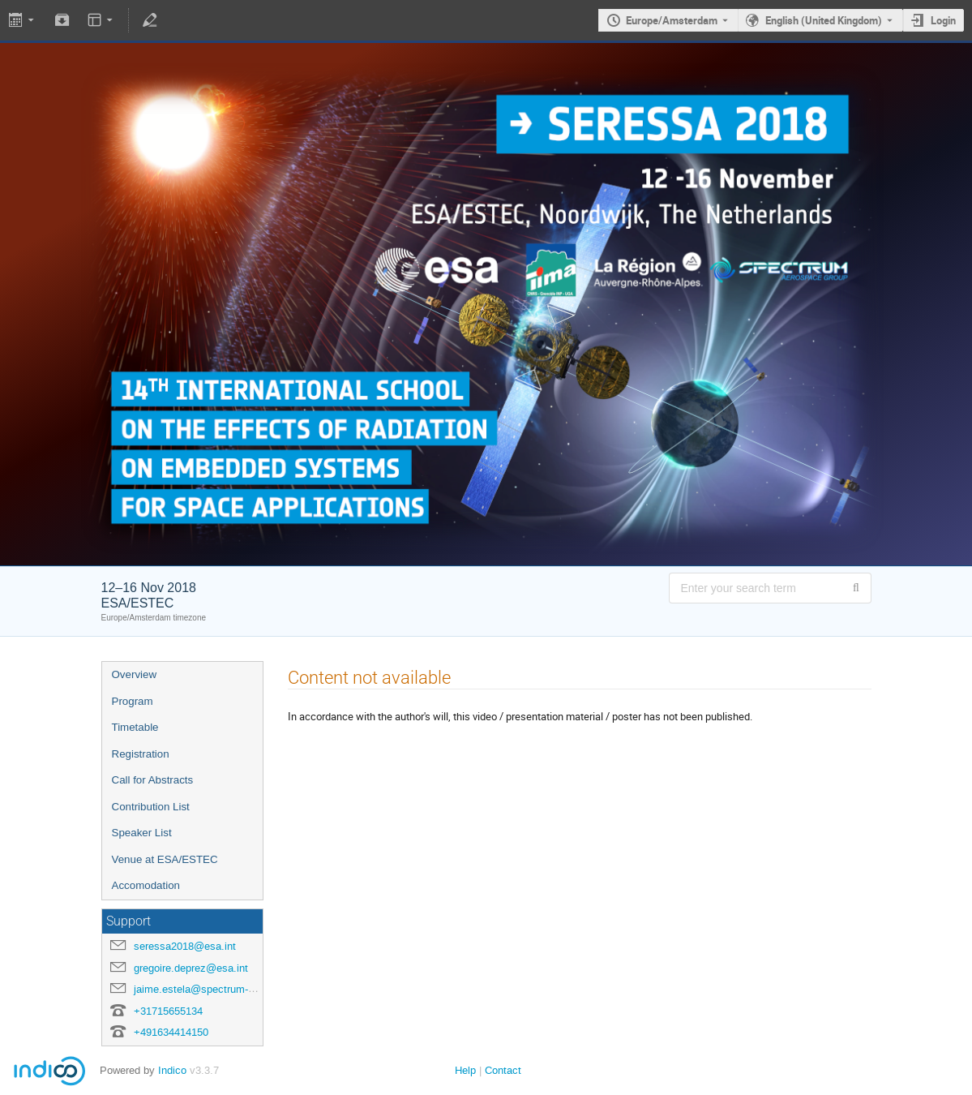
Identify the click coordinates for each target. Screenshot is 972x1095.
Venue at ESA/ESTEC (165, 859)
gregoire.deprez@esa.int (191, 968)
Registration (140, 754)
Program (132, 701)
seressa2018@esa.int (185, 946)
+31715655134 (168, 1011)
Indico (172, 1070)
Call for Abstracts (153, 780)
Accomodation (146, 885)
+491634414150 (171, 1032)
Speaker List (142, 833)
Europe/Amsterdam (671, 20)
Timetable (135, 727)
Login (943, 20)
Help (465, 1070)
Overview (134, 674)
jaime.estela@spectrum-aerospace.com (227, 989)
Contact (503, 1070)
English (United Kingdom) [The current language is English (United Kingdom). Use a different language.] (823, 20)
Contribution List (151, 807)
